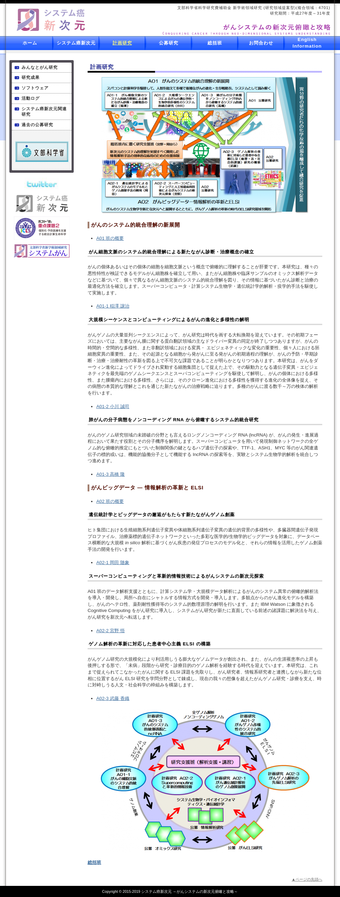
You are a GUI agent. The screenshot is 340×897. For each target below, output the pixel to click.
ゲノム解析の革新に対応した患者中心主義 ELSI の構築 (150, 643)
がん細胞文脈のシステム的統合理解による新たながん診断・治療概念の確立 (171, 251)
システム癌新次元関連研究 (44, 111)
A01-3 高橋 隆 (110, 474)
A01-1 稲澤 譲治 (112, 306)
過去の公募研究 (37, 124)
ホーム (30, 43)
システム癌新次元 (76, 43)
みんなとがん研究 (40, 67)
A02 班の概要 (110, 501)
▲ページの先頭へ (307, 879)
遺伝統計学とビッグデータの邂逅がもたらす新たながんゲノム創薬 (162, 514)
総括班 (215, 43)
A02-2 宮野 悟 (110, 630)
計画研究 (122, 43)
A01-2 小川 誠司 (112, 406)
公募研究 (168, 43)
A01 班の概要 (110, 238)
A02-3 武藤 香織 (112, 698)
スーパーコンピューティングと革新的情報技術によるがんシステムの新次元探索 (176, 576)
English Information (307, 43)
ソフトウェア (35, 87)
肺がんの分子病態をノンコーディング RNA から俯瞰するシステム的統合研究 (174, 419)
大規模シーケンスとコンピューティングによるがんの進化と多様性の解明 (169, 319)
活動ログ (31, 98)
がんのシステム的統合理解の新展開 (135, 225)
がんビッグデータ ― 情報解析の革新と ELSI (147, 487)
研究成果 (31, 77)
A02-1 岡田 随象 (112, 562)
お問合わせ (261, 43)
